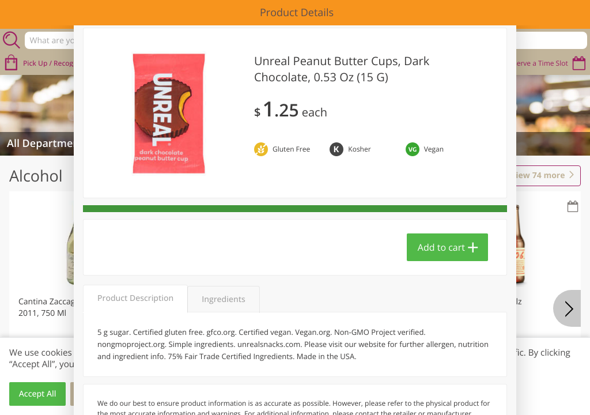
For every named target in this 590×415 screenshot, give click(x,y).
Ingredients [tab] (223, 299)
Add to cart (441, 247)
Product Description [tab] (135, 298)
